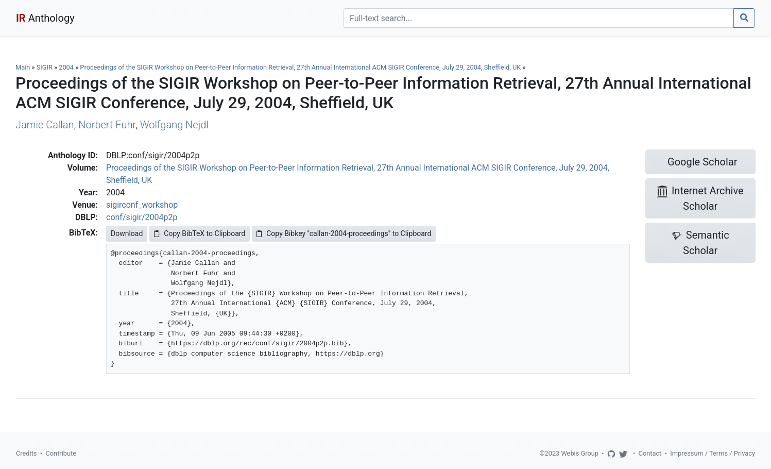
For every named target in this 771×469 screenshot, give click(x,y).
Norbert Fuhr (106, 125)
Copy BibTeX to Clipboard (199, 233)
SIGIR (45, 67)
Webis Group (579, 453)
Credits (26, 453)
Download (127, 233)
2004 (66, 67)
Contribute (60, 453)
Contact (650, 453)
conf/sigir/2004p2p (141, 217)
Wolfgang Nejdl (174, 125)
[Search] (538, 18)
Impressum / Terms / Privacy (712, 453)
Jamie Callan (44, 125)
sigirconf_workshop (142, 205)
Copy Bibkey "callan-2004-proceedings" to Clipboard (343, 233)
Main (22, 67)
